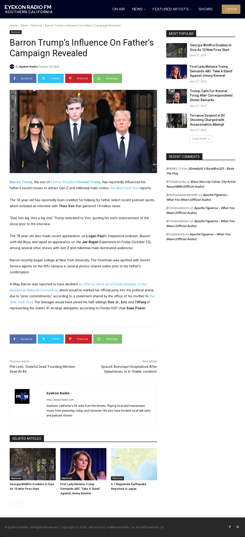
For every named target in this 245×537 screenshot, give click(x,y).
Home (14, 25)
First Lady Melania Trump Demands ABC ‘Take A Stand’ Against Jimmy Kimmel (80, 488)
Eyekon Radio (28, 66)
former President (64, 182)
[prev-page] (12, 503)
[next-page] (20, 503)
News (24, 25)
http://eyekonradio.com (60, 399)
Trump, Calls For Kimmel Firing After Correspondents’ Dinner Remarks (211, 95)
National (36, 25)
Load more (201, 139)
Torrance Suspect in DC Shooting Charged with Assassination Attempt (207, 120)
